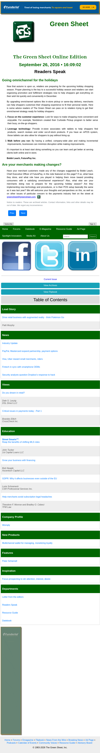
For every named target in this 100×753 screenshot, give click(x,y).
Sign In (93, 224)
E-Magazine (45, 229)
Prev (12, 213)
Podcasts (11, 743)
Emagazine (27, 740)
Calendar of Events (27, 743)
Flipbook (40, 740)
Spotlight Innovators (11, 236)
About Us (44, 236)
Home (5, 229)
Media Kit (31, 236)
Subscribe (8, 224)
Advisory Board (84, 743)
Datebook (30, 229)
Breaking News (75, 740)
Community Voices (48, 743)
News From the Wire (56, 740)
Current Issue (50, 279)
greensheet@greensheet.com (21, 197)
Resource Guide (64, 229)
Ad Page (81, 229)
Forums (16, 229)
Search (93, 236)
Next (23, 213)
